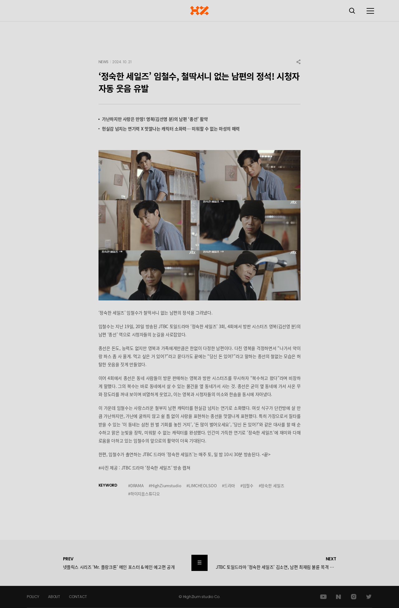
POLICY (33, 596)
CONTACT (78, 596)
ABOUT (54, 596)
